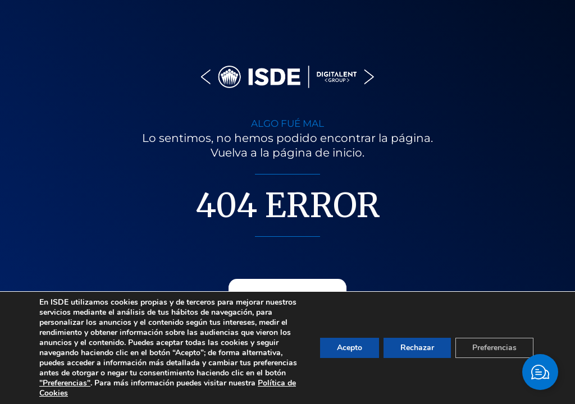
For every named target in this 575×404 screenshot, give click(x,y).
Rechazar (417, 347)
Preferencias (494, 347)
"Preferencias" (64, 383)
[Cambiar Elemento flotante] (540, 372)
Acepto (349, 347)
